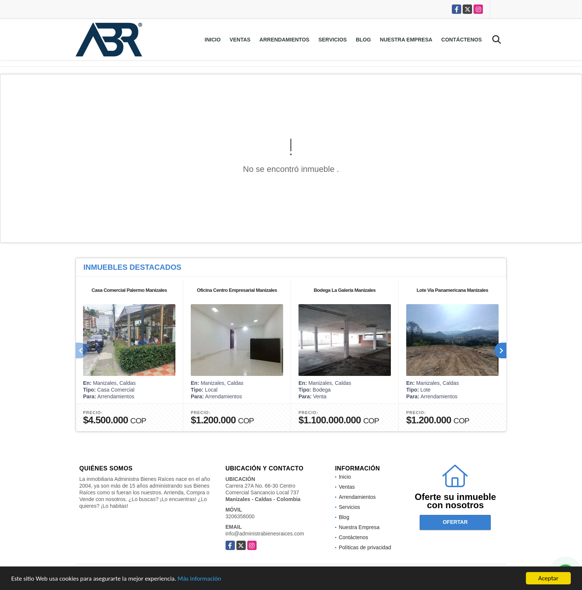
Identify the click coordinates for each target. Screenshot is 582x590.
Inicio (213, 40)
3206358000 (240, 516)
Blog (363, 40)
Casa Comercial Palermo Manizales (129, 290)
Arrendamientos (285, 40)
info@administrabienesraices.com (265, 534)
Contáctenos (461, 40)
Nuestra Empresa (406, 40)
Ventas (240, 40)
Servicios (332, 40)
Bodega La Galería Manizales (345, 290)
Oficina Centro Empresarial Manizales (237, 290)
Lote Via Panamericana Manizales (452, 290)
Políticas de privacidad (365, 547)
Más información (199, 579)
